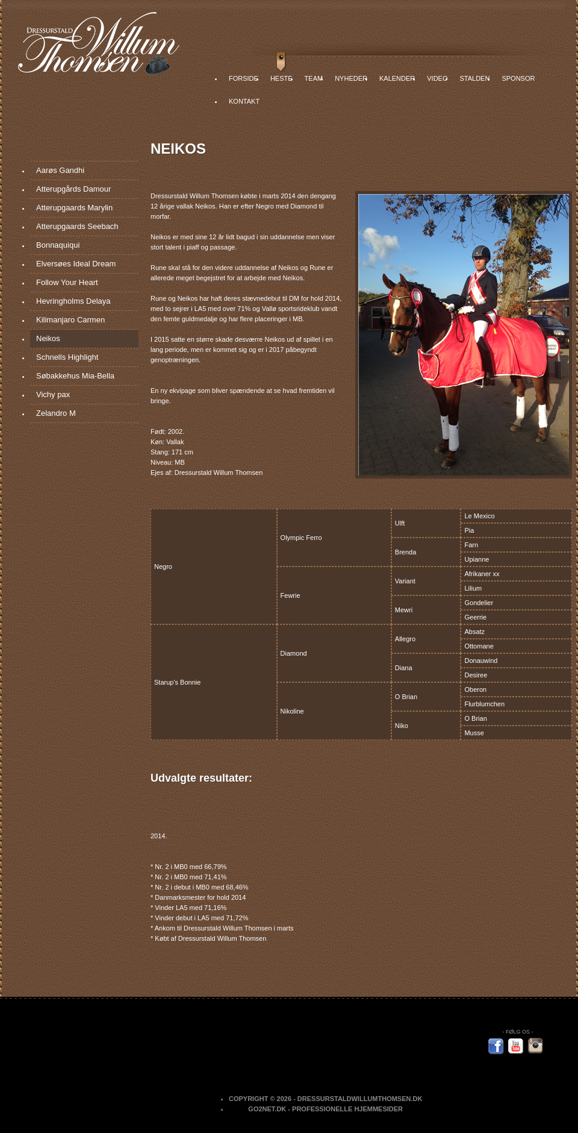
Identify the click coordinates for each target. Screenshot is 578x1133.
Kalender (397, 78)
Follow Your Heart (67, 282)
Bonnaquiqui (57, 245)
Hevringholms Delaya (73, 301)
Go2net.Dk (267, 1109)
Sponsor (518, 78)
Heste (281, 78)
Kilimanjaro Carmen (70, 319)
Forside (243, 78)
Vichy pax (53, 394)
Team (314, 78)
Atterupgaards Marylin (74, 207)
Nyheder (351, 78)
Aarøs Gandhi (60, 170)
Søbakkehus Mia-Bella (75, 375)
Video (437, 78)
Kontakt (244, 101)
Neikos (48, 338)
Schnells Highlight (67, 357)
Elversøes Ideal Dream (76, 263)
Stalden (474, 78)
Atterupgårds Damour (73, 188)
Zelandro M (56, 413)
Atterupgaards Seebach (77, 226)
